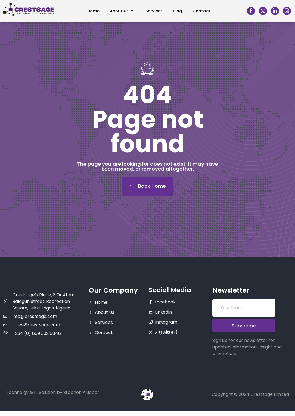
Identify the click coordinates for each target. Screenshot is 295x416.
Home (92, 11)
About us (121, 11)
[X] (263, 11)
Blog (178, 11)
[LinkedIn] (275, 11)
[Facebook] (251, 11)
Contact (203, 11)
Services (154, 11)
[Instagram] (287, 11)
